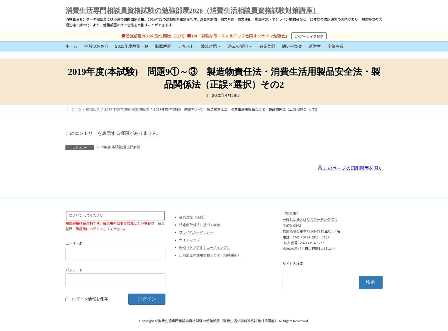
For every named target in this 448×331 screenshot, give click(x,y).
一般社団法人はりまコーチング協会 (310, 220)
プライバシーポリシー (196, 232)
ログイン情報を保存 (90, 299)
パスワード (74, 270)
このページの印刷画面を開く (350, 168)
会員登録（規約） (193, 217)
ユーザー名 (74, 244)
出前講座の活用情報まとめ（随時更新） (210, 255)
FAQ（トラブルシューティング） (204, 248)
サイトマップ (189, 240)
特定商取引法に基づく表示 (199, 225)
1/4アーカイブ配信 (309, 36)
